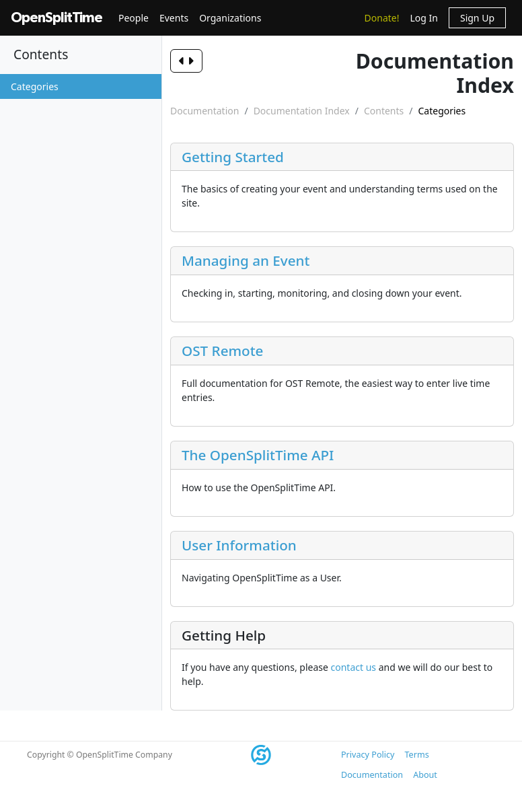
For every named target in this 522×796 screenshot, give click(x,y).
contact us (354, 667)
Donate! (382, 17)
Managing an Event (245, 260)
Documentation (204, 110)
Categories (35, 86)
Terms (416, 754)
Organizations (230, 17)
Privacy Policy (367, 754)
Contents (384, 110)
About (425, 775)
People (133, 17)
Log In (423, 17)
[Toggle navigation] (211, 61)
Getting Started (233, 156)
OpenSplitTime (56, 18)
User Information (239, 545)
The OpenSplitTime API (258, 454)
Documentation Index (302, 110)
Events (173, 17)
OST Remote (223, 350)
